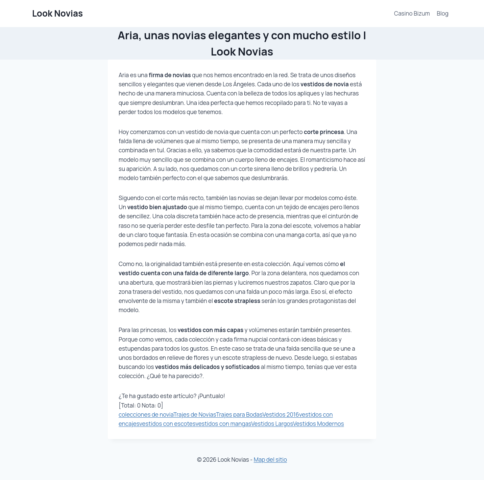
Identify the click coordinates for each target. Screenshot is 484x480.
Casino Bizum (412, 13)
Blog (443, 13)
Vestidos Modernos (318, 424)
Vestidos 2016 (280, 414)
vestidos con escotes (167, 424)
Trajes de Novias (194, 414)
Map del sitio (270, 459)
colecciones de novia (146, 414)
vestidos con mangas (223, 424)
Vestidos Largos (272, 424)
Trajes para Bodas (239, 414)
